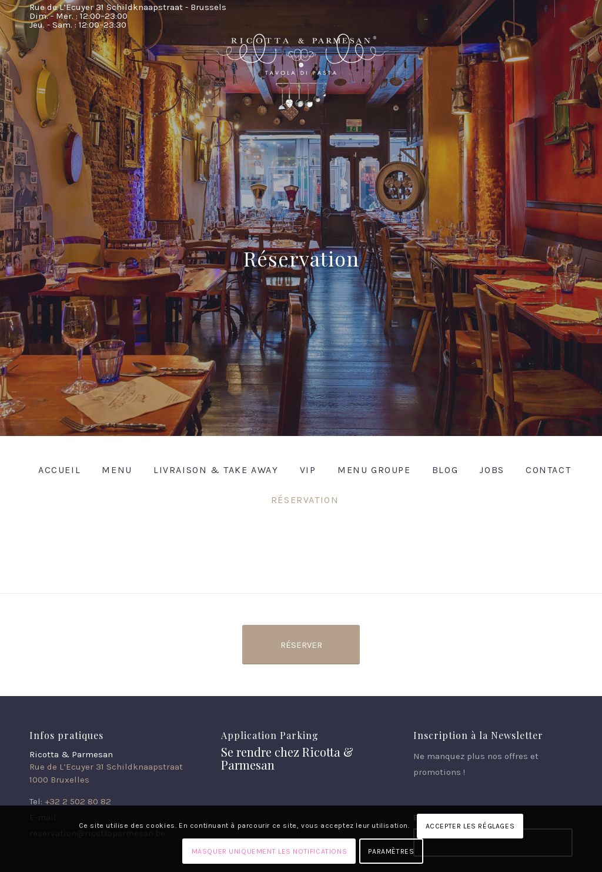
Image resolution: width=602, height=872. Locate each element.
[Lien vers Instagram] (564, 9)
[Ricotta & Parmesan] (301, 78)
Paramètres (391, 851)
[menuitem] (55, 470)
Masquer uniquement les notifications (269, 851)
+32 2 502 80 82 (78, 801)
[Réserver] (301, 644)
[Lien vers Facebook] (545, 9)
